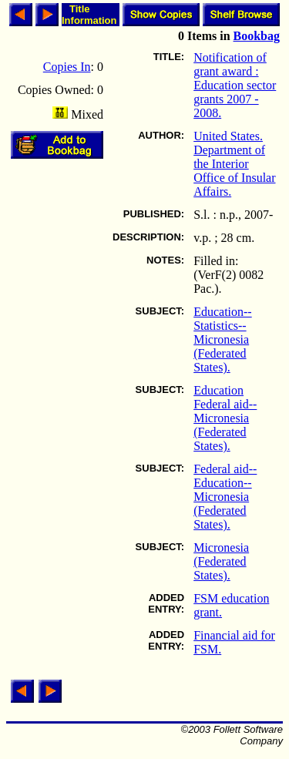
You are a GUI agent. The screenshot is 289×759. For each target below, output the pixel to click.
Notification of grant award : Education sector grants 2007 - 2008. (234, 85)
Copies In (67, 66)
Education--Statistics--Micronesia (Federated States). (222, 339)
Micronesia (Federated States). (221, 561)
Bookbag (257, 35)
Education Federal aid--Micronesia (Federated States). (225, 418)
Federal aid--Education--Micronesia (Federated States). (225, 496)
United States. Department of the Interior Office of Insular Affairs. (234, 163)
